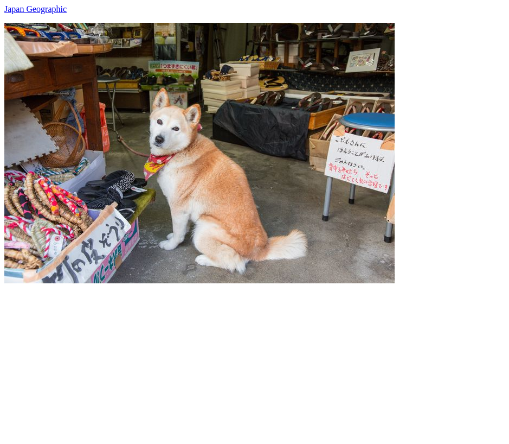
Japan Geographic (35, 9)
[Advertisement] (254, 359)
